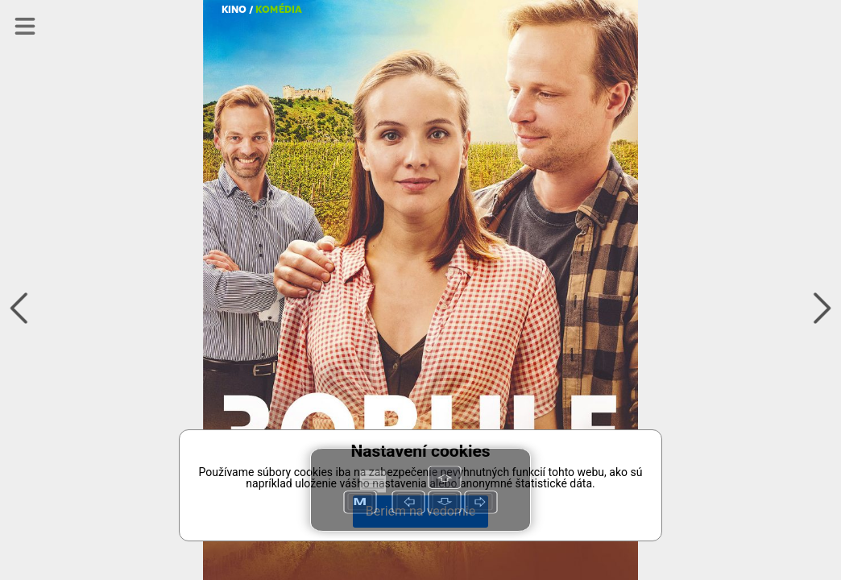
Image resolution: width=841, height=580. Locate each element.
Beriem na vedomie (420, 511)
